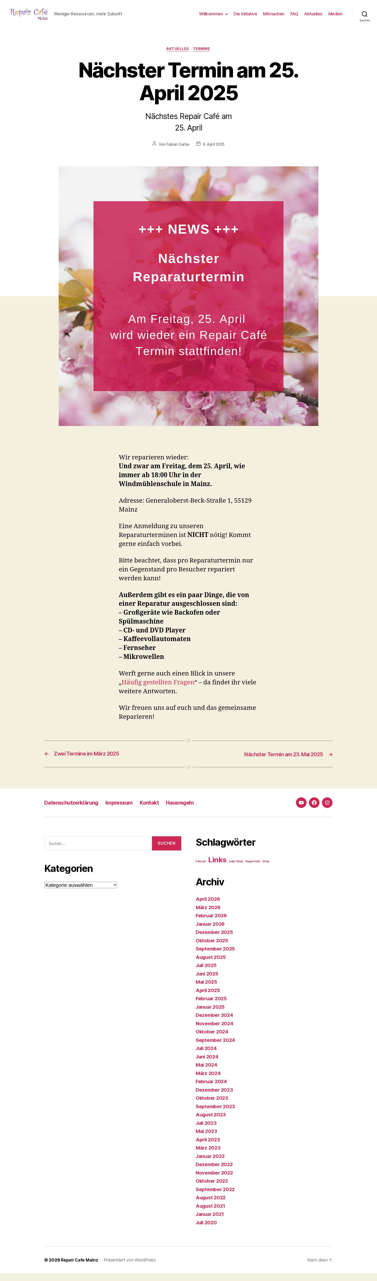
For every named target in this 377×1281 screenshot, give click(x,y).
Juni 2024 (208, 1064)
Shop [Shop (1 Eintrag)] (266, 868)
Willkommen (211, 17)
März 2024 (209, 1081)
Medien (335, 17)
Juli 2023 (207, 1130)
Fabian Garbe (177, 152)
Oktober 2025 (212, 948)
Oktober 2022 (212, 1188)
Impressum (126, 809)
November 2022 (215, 1180)
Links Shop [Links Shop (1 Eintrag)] (236, 868)
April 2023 (208, 1147)
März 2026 (209, 915)
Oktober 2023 (212, 1105)
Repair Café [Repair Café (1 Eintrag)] (252, 868)
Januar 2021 (211, 1222)
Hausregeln (192, 809)
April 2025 (208, 998)
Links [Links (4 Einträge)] (217, 867)
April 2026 (208, 906)
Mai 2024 (207, 1072)
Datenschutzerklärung (74, 809)
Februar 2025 (212, 1006)
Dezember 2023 (215, 1097)
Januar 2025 (211, 1014)
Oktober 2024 (212, 1039)
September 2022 (216, 1197)
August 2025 (211, 965)
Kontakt (159, 809)
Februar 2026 (212, 923)
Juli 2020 (207, 1230)
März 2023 (208, 1155)
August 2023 (211, 1122)
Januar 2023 (211, 1164)
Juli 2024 (207, 1056)
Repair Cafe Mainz (80, 1267)
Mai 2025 (207, 989)
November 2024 (215, 1031)
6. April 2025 (214, 152)
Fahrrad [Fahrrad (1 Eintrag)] (201, 868)
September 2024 (216, 1047)
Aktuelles (313, 17)
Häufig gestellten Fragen (158, 690)
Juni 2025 (208, 981)
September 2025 (216, 956)
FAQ (294, 17)
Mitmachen (273, 17)
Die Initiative (245, 17)
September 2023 (216, 1114)
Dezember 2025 (215, 940)
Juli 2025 (207, 973)
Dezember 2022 (215, 1172)
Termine (202, 56)
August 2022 (211, 1205)
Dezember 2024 (215, 1022)
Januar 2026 (211, 931)
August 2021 (211, 1213)
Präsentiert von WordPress (131, 1267)
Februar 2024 (212, 1089)
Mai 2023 (207, 1139)
